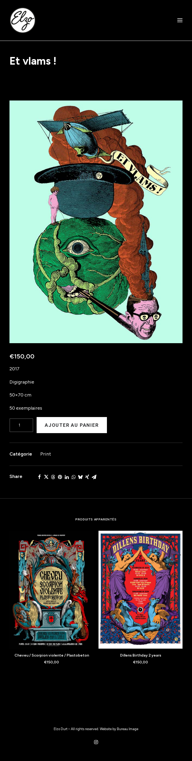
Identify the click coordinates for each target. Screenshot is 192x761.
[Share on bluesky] (80, 477)
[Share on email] (94, 477)
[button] (180, 20)
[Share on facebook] (39, 477)
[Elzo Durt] (22, 20)
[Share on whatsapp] (73, 477)
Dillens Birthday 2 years (140, 655)
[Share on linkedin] (66, 477)
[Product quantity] (21, 425)
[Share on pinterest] (60, 477)
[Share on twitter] (46, 477)
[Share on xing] (87, 477)
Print (45, 454)
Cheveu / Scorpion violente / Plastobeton (51, 655)
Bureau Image (127, 729)
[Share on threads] (53, 477)
